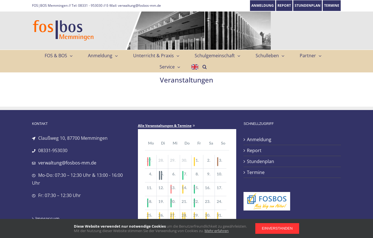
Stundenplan (260, 161)
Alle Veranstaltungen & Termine (165, 125)
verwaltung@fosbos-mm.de (67, 163)
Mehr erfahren (216, 230)
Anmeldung (259, 139)
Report (254, 150)
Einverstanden (277, 228)
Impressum (47, 219)
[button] (204, 66)
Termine (256, 172)
